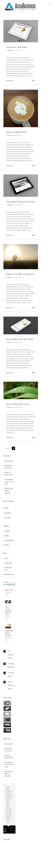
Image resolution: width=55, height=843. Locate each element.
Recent (10, 590)
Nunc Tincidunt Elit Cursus (18, 406)
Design (7, 542)
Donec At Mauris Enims (16, 132)
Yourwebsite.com (8, 842)
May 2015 (8, 519)
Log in (6, 564)
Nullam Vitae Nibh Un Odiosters (20, 276)
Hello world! (9, 467)
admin (10, 50)
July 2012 (7, 523)
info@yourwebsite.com (10, 837)
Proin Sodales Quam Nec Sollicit (20, 341)
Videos (7, 551)
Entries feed (8, 569)
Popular (5, 590)
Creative (7, 537)
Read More (9, 81)
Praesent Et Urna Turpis (16, 47)
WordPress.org (9, 580)
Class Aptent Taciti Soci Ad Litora (20, 203)
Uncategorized (9, 546)
